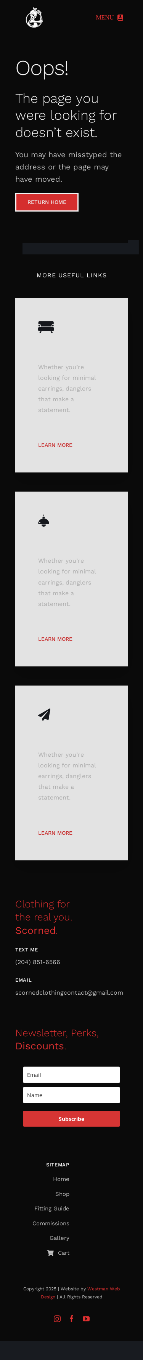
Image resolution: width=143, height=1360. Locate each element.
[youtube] (86, 1318)
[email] (71, 1075)
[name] (71, 1095)
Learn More (55, 445)
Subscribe (71, 1118)
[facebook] (71, 1318)
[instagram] (57, 1318)
